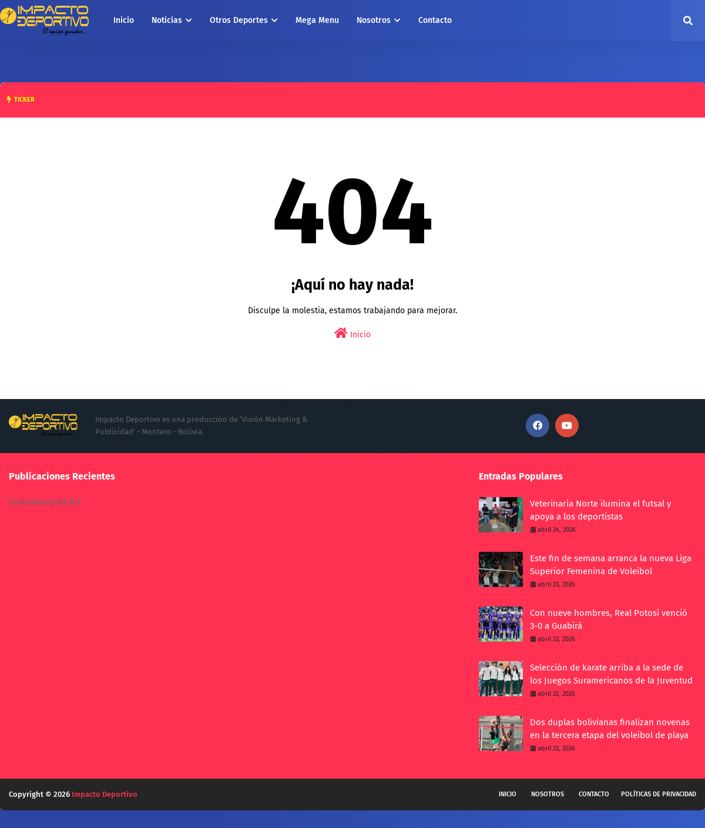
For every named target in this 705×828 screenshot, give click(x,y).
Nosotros (547, 794)
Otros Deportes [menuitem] (239, 20)
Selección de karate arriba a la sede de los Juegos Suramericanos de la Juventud (611, 674)
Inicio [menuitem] (123, 20)
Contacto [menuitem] (435, 20)
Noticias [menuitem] (167, 20)
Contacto (594, 794)
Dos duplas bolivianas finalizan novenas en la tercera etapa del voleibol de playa (610, 729)
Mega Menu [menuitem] (317, 20)
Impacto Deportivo (104, 794)
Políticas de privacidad (658, 794)
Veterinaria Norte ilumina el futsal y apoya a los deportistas (600, 510)
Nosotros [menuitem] (374, 20)
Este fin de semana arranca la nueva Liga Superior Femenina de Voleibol (610, 565)
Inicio (352, 333)
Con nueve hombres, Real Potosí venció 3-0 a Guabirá (608, 620)
